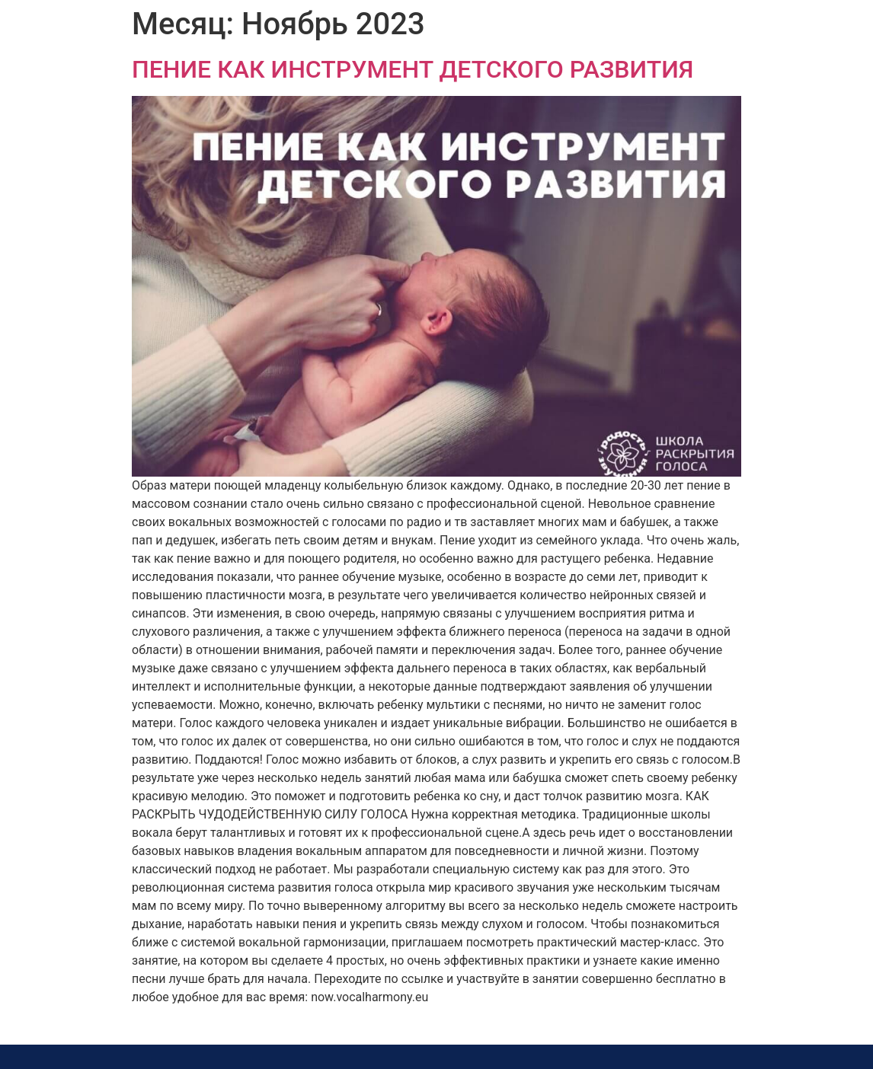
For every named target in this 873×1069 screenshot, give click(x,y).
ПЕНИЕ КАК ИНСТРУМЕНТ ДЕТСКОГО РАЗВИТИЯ (412, 69)
